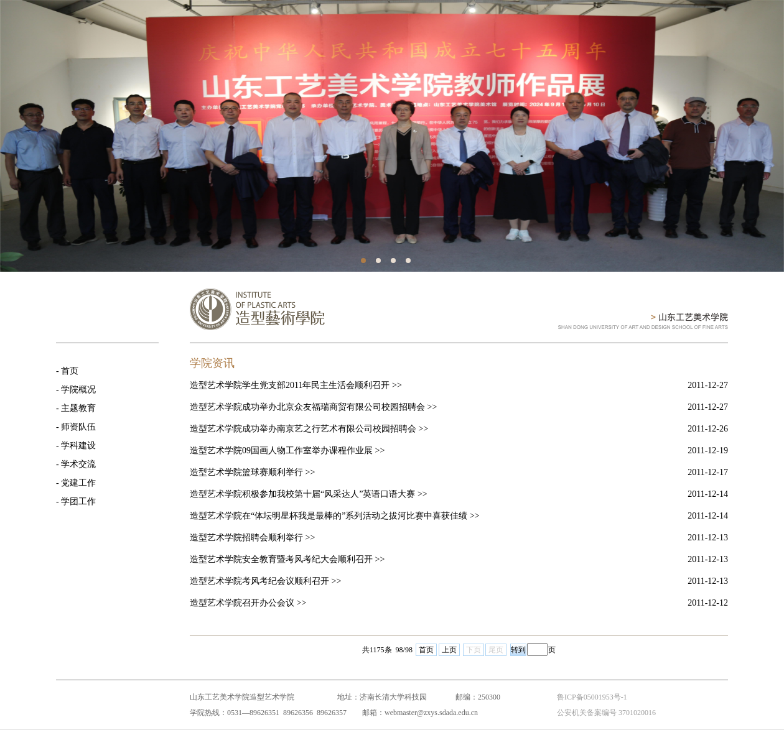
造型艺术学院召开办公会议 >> (248, 603)
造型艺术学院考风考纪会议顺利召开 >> (265, 581)
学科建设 (78, 445)
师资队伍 (78, 427)
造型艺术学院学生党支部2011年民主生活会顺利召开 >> (296, 385)
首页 (69, 371)
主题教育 (78, 408)
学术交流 (78, 464)
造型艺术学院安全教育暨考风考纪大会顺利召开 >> (287, 559)
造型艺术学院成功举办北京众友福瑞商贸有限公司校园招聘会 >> (313, 407)
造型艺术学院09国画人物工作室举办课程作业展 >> (287, 450)
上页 (449, 649)
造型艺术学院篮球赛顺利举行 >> (252, 472)
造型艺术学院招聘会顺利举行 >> (252, 537)
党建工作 (78, 482)
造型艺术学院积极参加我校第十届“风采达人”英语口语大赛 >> (308, 494)
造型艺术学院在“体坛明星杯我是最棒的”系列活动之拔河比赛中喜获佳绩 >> (335, 515)
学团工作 (78, 501)
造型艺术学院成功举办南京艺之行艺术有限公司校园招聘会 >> (309, 428)
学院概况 (78, 389)
